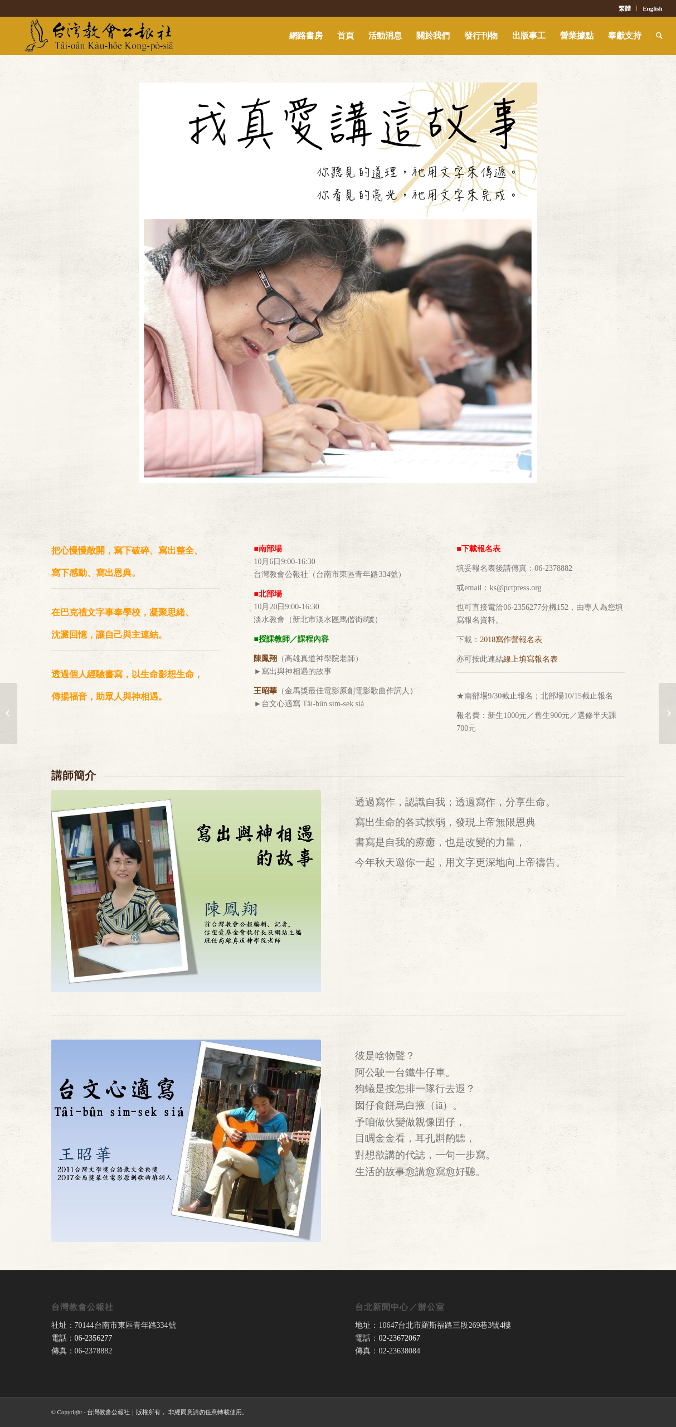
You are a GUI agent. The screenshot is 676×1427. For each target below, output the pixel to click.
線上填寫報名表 (530, 659)
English (652, 8)
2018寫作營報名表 (511, 639)
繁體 (625, 8)
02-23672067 (399, 1338)
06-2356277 (94, 1338)
